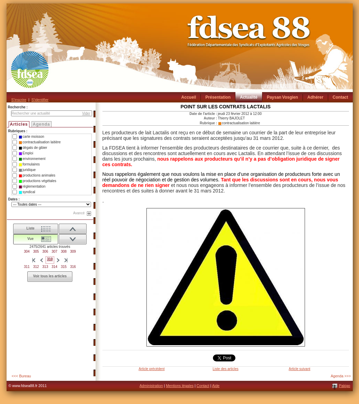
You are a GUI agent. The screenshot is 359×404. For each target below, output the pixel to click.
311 (27, 267)
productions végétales (37, 181)
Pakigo (344, 386)
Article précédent (151, 369)
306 (45, 251)
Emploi (26, 153)
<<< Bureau (21, 376)
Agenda (41, 124)
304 (27, 251)
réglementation (32, 187)
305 (36, 251)
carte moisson (31, 137)
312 (36, 267)
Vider (86, 113)
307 (54, 251)
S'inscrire (18, 100)
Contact (203, 386)
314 (54, 267)
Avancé (78, 213)
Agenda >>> (341, 376)
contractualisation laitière (40, 142)
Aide (215, 386)
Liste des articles (225, 369)
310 (50, 259)
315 (64, 267)
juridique (27, 170)
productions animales (37, 175)
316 (73, 267)
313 (45, 267)
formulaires (29, 164)
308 (64, 251)
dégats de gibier (33, 148)
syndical (27, 192)
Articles (19, 124)
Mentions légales (180, 386)
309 (73, 251)
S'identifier (40, 100)
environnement (32, 159)
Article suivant (299, 369)
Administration (151, 386)
